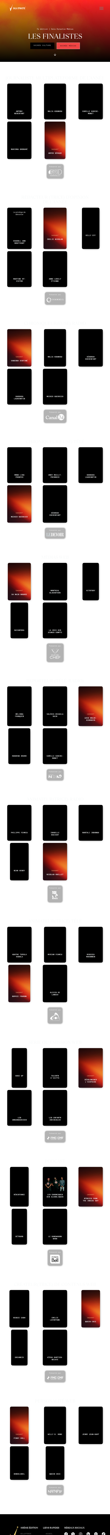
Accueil (49, 1532)
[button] (100, 8)
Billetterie (26, 1532)
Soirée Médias (68, 46)
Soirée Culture (42, 45)
